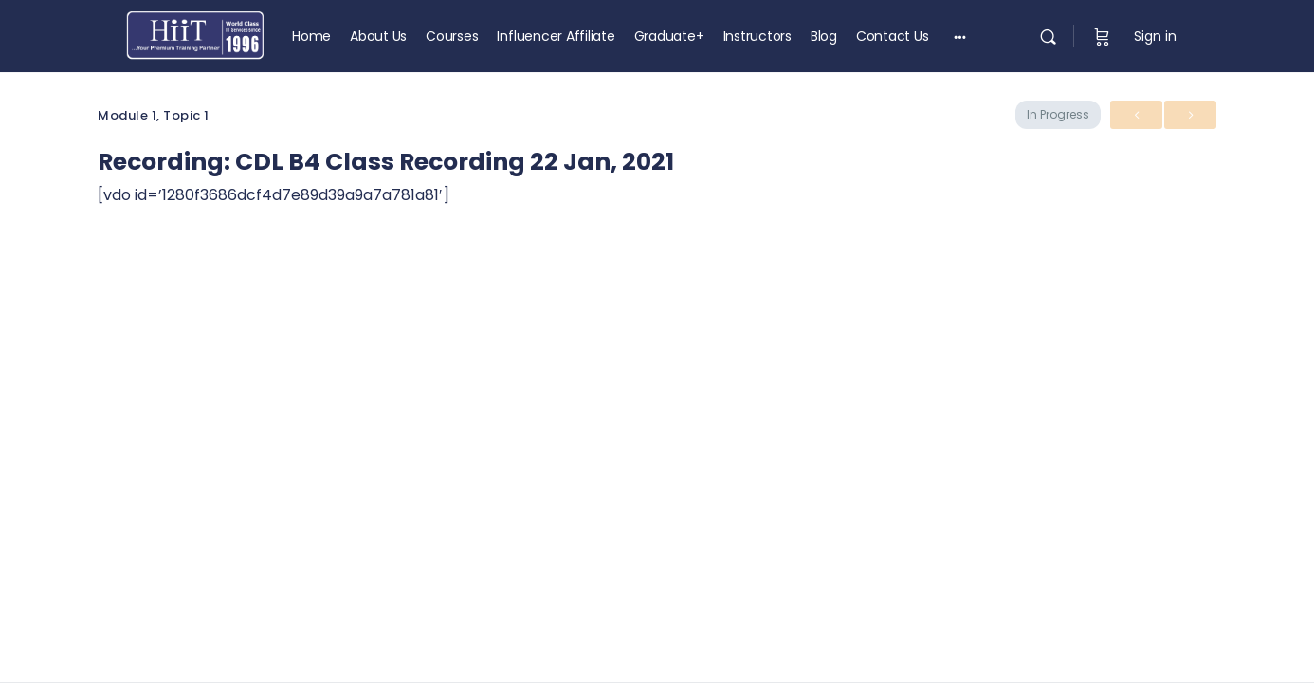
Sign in (1155, 36)
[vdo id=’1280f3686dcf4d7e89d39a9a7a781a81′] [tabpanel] (273, 195)
